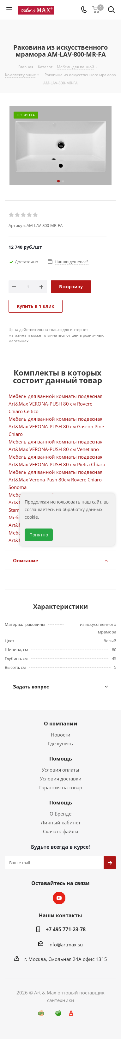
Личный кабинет (61, 822)
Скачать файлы (60, 831)
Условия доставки (61, 778)
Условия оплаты (60, 770)
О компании (60, 723)
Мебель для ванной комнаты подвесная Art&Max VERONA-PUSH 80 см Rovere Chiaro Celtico (55, 403)
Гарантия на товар (60, 787)
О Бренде (60, 813)
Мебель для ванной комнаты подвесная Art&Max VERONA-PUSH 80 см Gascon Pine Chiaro (56, 426)
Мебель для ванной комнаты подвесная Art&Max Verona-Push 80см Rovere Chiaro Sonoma (55, 479)
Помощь (60, 758)
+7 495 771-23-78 (66, 929)
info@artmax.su (65, 944)
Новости (60, 734)
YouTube (59, 898)
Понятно (38, 535)
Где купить (60, 743)
